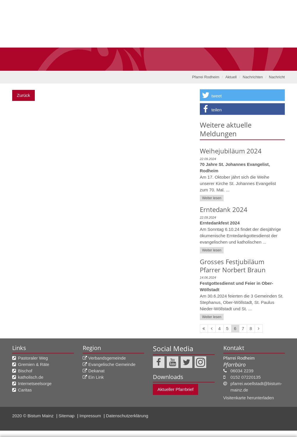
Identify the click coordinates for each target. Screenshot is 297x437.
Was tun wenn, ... (213, 42)
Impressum (15, 430)
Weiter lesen (211, 198)
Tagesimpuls (230, 4)
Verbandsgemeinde (107, 358)
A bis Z (258, 4)
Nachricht (277, 77)
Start (75, 42)
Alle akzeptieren (269, 422)
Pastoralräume (193, 4)
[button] (242, 95)
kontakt (257, 42)
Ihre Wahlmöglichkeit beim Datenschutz (148, 385)
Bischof (25, 370)
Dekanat (96, 370)
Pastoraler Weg (33, 358)
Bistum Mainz (154, 4)
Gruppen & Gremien (153, 42)
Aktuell (105, 42)
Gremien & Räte (33, 364)
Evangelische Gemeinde (112, 364)
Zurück (23, 95)
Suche (278, 4)
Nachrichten (253, 77)
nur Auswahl (227, 422)
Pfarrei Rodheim (205, 77)
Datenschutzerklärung (106, 404)
